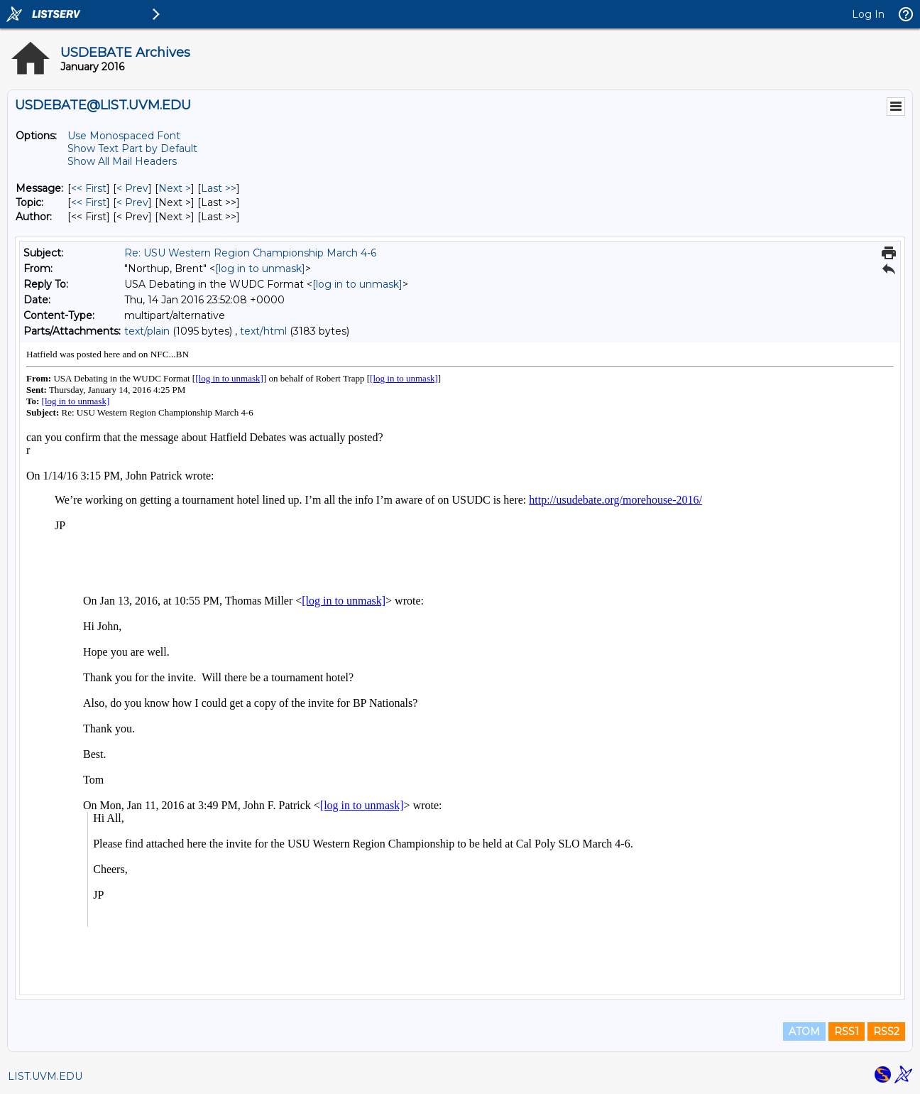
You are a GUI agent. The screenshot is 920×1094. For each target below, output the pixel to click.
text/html (263, 331)
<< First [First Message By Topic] (88, 202)
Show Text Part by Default (132, 148)
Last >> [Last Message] (218, 188)
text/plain (147, 331)
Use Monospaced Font (123, 135)
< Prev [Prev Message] (132, 188)
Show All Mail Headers (122, 161)
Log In (868, 14)
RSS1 (846, 1031)
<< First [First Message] (88, 188)
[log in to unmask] (260, 268)
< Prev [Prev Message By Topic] (132, 202)
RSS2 (886, 1031)
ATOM (804, 1031)
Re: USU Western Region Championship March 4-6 (250, 253)
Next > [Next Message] (174, 188)
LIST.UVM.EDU (45, 1076)
